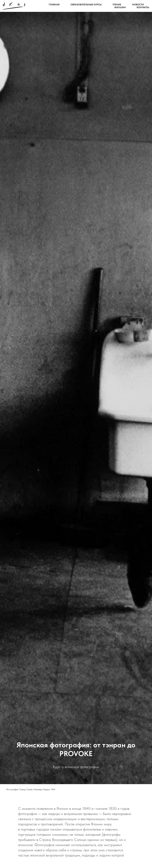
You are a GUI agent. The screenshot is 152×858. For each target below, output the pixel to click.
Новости (138, 4)
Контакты (143, 7)
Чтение (117, 4)
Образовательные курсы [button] (86, 4)
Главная (54, 4)
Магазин (120, 7)
